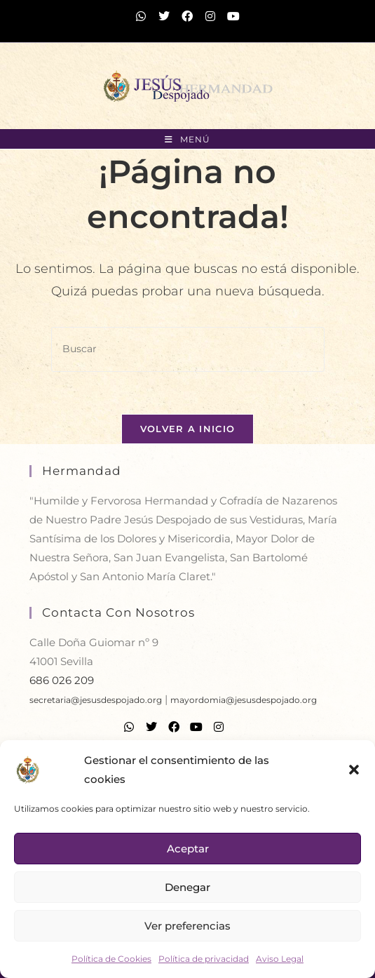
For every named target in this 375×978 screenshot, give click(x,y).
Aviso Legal (280, 958)
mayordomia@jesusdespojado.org (243, 700)
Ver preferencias (187, 925)
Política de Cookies (111, 958)
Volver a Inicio (188, 428)
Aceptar (188, 848)
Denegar (187, 887)
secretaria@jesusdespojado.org (95, 700)
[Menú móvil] (187, 139)
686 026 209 (61, 680)
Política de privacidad (203, 958)
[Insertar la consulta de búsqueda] (188, 349)
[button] (354, 770)
